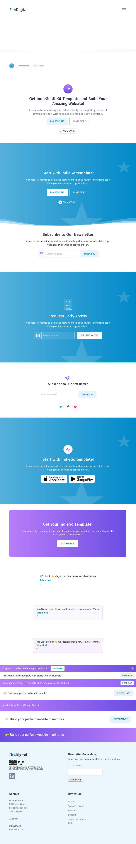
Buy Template (57, 124)
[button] (124, 10)
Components (23, 66)
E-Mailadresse (75, 766)
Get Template (67, 543)
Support (72, 814)
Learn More (79, 124)
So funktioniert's (76, 806)
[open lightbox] (68, 131)
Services (72, 810)
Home (71, 801)
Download (127, 676)
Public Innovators (77, 819)
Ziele (70, 823)
